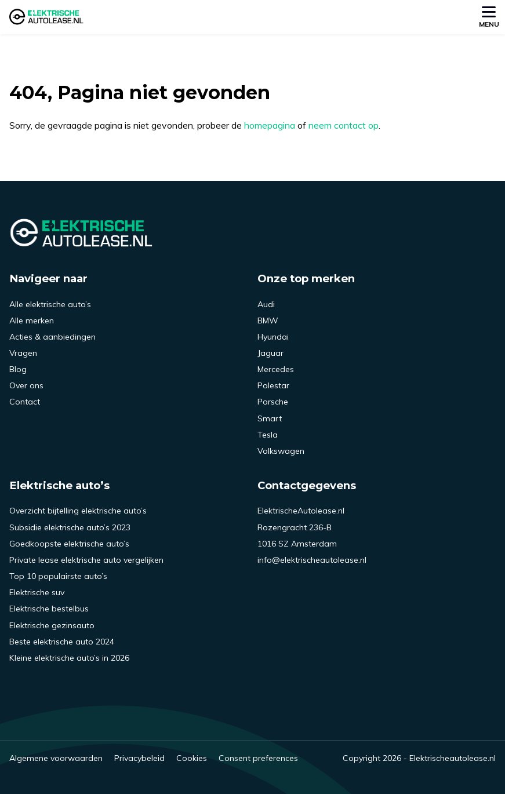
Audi (266, 304)
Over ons (26, 385)
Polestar (273, 385)
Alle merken (31, 320)
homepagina (269, 125)
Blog (18, 369)
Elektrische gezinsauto (52, 625)
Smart (269, 418)
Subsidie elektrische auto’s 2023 (69, 527)
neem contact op (343, 125)
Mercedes (275, 369)
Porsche (272, 401)
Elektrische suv (36, 592)
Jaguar (270, 353)
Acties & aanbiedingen (52, 337)
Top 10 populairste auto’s (58, 576)
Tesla (267, 434)
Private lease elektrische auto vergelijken (86, 560)
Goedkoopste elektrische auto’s (69, 543)
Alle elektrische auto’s (50, 304)
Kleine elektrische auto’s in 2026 (69, 658)
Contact (24, 401)
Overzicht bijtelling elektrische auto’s (78, 510)
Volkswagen (280, 451)
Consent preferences (258, 758)
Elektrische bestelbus (49, 608)
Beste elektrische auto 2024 (61, 641)
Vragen (23, 353)
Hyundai (273, 337)
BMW (267, 320)
